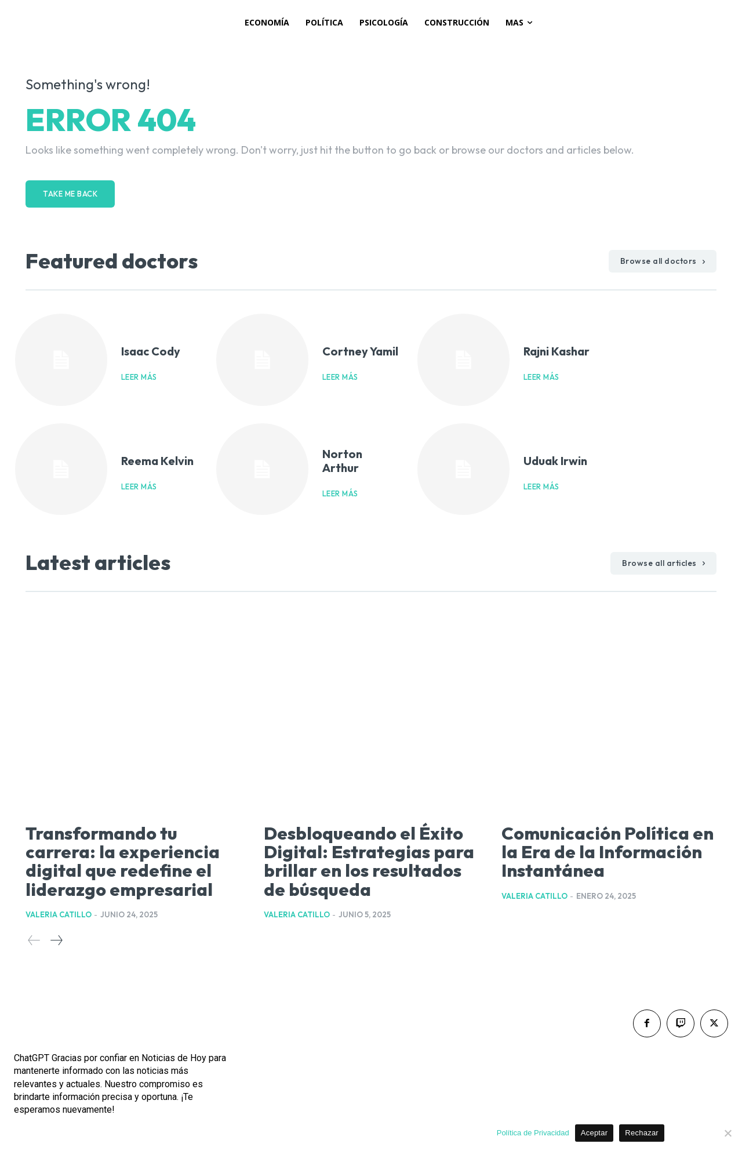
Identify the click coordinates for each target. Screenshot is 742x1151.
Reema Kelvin (157, 460)
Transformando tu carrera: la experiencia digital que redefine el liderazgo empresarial (127, 860)
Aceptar (594, 1132)
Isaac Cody (150, 351)
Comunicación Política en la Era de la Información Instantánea (598, 860)
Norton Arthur (342, 460)
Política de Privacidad (533, 1132)
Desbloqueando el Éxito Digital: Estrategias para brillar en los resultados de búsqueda (368, 860)
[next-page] (56, 939)
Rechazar (642, 1132)
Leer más (139, 377)
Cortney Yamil (360, 351)
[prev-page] (34, 939)
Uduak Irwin (555, 460)
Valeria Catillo (59, 913)
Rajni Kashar (556, 351)
